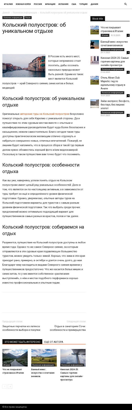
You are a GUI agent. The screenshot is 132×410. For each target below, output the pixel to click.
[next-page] (10, 386)
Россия (38, 4)
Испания (63, 4)
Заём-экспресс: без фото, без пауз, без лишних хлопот (115, 105)
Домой (6, 12)
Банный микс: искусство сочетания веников (42, 373)
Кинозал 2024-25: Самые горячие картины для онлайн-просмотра (115, 62)
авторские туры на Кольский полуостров (44, 113)
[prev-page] (4, 386)
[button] (125, 4)
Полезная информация (25, 12)
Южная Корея (23, 4)
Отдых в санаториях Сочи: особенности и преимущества (68, 328)
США (74, 4)
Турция (83, 4)
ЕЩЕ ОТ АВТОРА (53, 342)
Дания (94, 4)
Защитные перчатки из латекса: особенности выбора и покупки (21, 328)
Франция (50, 4)
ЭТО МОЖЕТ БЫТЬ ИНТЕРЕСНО (22, 342)
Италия (8, 4)
